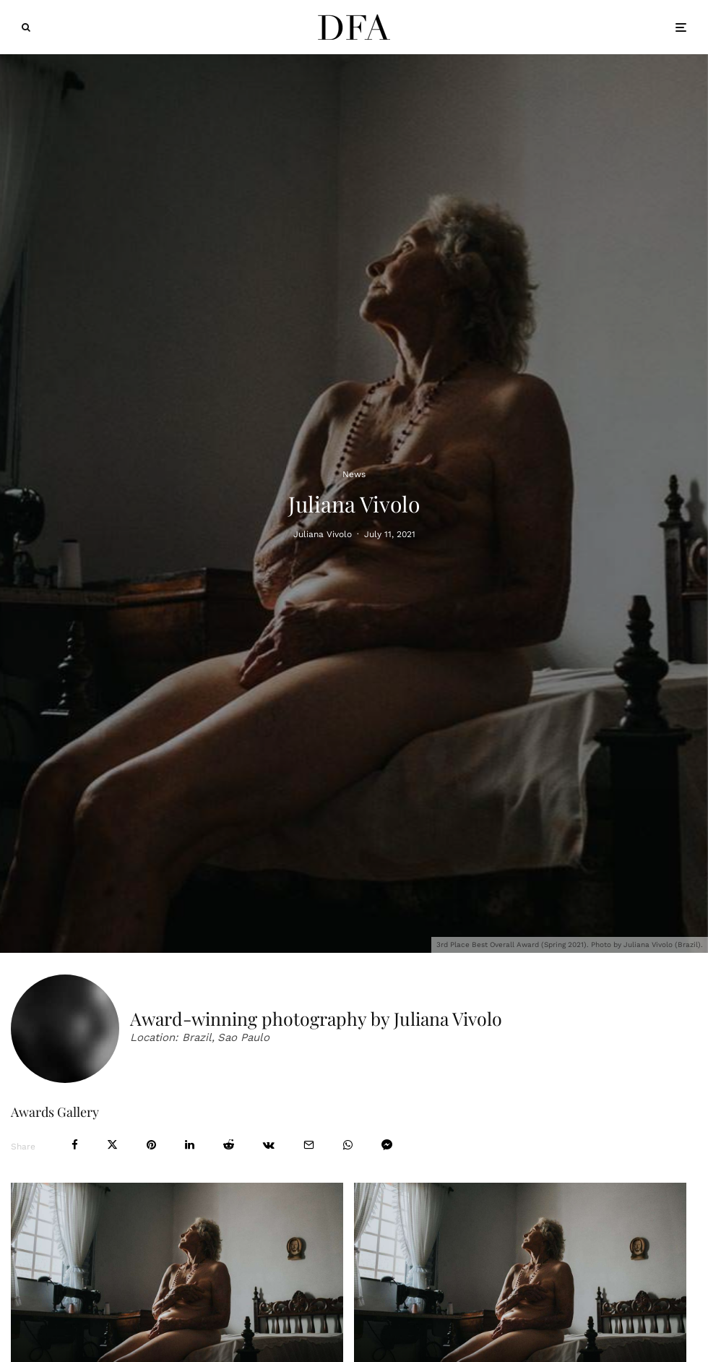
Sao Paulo (243, 1037)
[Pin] (151, 1144)
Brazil (197, 1037)
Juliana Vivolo (322, 533)
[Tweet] (112, 1144)
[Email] (308, 1144)
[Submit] (228, 1144)
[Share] (75, 1144)
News (354, 473)
